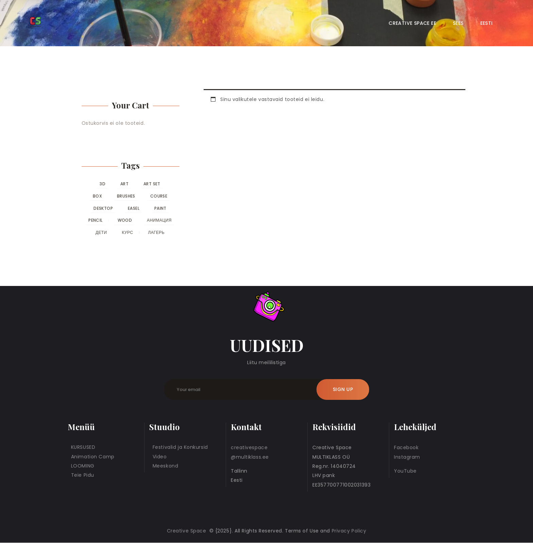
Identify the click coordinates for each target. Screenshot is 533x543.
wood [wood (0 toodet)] (125, 220)
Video (160, 456)
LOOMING (82, 465)
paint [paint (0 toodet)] (160, 208)
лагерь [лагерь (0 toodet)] (156, 232)
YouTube (405, 471)
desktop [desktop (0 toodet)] (103, 208)
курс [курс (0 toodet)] (127, 232)
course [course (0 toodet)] (158, 196)
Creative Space (187, 530)
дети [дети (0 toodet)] (101, 232)
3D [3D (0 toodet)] (102, 184)
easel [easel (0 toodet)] (133, 208)
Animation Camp (93, 456)
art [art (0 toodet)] (124, 184)
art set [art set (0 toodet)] (151, 184)
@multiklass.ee (250, 457)
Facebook (406, 447)
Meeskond (165, 465)
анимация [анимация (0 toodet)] (159, 220)
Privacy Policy (349, 530)
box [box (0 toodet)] (97, 196)
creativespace (249, 447)
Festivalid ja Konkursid (180, 447)
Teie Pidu (82, 475)
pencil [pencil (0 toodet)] (95, 220)
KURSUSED (83, 447)
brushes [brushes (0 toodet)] (126, 196)
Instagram (407, 457)
